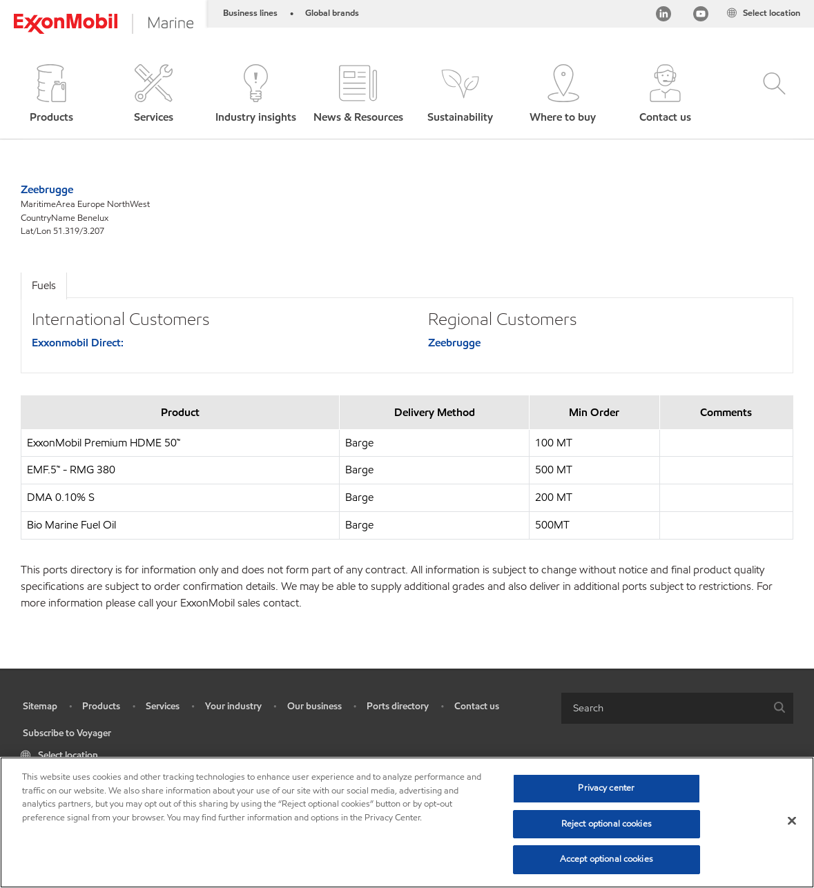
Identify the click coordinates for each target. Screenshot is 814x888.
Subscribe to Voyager (67, 733)
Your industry (233, 706)
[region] (407, 822)
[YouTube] (701, 16)
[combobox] (677, 708)
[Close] (792, 821)
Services (163, 706)
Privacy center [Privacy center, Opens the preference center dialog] (606, 788)
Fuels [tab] (44, 285)
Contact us (476, 706)
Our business (314, 706)
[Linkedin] (663, 16)
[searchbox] (663, 708)
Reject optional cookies (606, 824)
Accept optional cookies (606, 859)
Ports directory (398, 706)
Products (101, 706)
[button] (51, 95)
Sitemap (40, 706)
